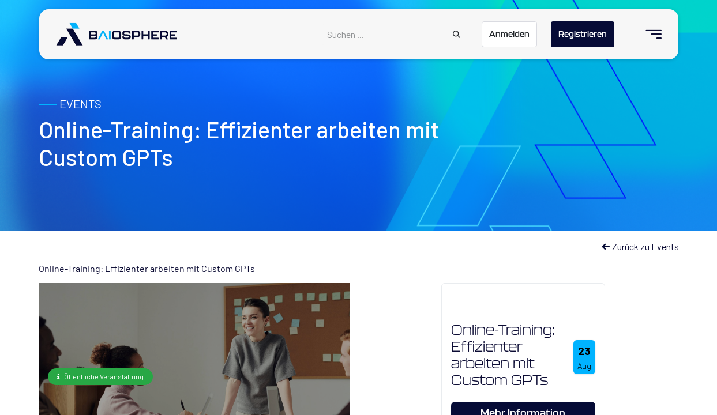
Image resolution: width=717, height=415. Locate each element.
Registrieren (582, 34)
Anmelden (509, 34)
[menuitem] (648, 34)
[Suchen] (456, 34)
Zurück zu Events (640, 246)
